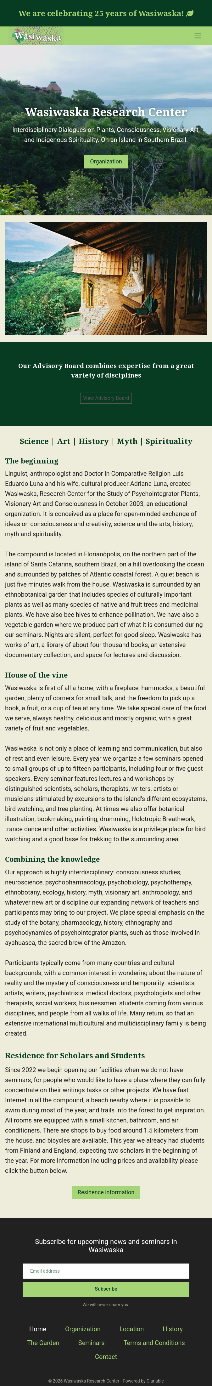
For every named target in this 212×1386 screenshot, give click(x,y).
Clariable (155, 1380)
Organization (83, 1329)
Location (132, 1329)
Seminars (91, 1343)
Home (37, 1329)
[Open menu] (197, 36)
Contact (106, 1356)
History (173, 1329)
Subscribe (106, 1289)
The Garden (43, 1343)
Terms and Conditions (154, 1343)
